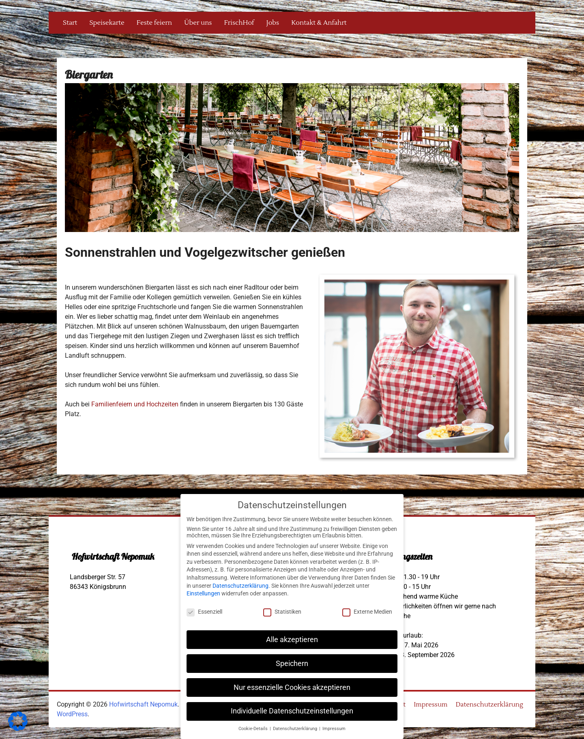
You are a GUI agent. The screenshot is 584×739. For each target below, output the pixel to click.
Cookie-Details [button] (253, 728)
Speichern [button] (292, 664)
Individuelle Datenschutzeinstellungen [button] (292, 711)
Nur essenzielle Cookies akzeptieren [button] (292, 687)
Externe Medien (367, 611)
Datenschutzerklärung (489, 704)
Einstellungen (203, 593)
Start (70, 23)
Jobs (272, 23)
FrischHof (239, 23)
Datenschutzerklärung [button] (295, 728)
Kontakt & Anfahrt (318, 23)
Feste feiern (154, 23)
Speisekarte (106, 23)
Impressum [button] (334, 728)
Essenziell (204, 611)
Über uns (198, 23)
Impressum (430, 704)
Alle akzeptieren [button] (292, 640)
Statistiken (282, 611)
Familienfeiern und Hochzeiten (134, 404)
